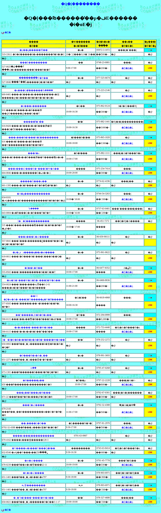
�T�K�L (127, 68)
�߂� (8, 32)
